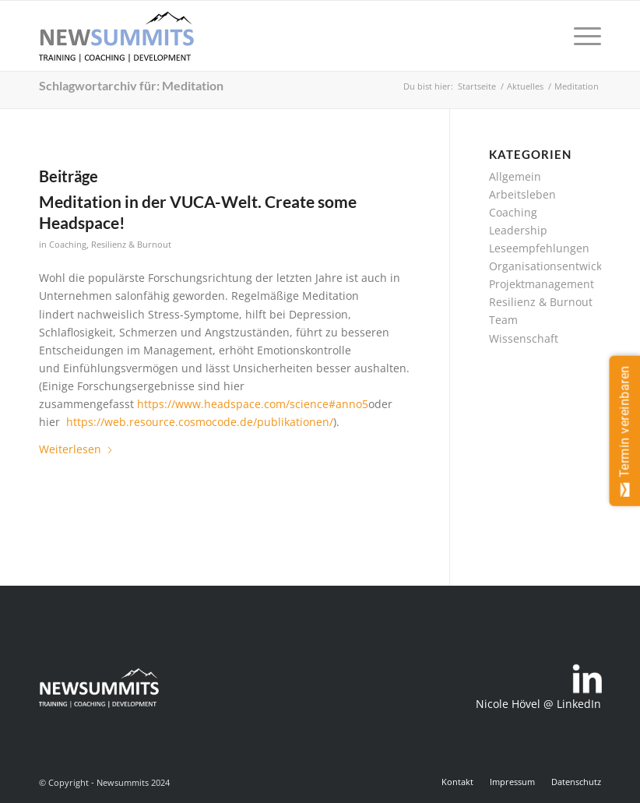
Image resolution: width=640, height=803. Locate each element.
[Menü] (579, 36)
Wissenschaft (523, 338)
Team (503, 319)
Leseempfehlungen (539, 248)
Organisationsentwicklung (557, 266)
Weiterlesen (76, 449)
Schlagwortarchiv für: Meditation (131, 85)
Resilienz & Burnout (131, 244)
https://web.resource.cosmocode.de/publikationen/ (199, 421)
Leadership (518, 230)
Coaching (67, 244)
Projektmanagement (541, 283)
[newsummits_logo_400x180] (117, 36)
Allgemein (515, 176)
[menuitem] (579, 36)
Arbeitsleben (522, 194)
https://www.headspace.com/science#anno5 (252, 403)
